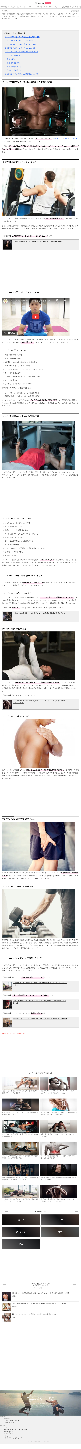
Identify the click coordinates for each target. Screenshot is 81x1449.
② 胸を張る (11, 59)
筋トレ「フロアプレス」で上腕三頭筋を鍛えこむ (22, 37)
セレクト (7, 1436)
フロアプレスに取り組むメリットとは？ (19, 40)
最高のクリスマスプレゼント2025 (15, 1429)
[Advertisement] (20, 1052)
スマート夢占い (9, 1434)
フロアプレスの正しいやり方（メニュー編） (20, 48)
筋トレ (19, 7)
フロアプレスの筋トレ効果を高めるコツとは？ (21, 52)
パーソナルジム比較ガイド (13, 1438)
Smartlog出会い (9, 1432)
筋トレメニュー (29, 7)
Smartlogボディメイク (7, 7)
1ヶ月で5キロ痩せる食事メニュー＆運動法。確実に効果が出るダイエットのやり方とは (40, 1303)
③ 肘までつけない (13, 63)
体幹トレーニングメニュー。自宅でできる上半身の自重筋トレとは (34, 1314)
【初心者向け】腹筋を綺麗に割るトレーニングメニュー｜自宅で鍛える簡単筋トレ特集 (40, 1293)
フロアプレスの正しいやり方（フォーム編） (20, 44)
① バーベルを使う (13, 55)
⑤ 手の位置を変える (14, 70)
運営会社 (7, 1418)
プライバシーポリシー (11, 1420)
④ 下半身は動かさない (15, 66)
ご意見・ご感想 (9, 1422)
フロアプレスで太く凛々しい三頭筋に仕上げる (21, 74)
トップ (6, 1427)
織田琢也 (5, 11)
